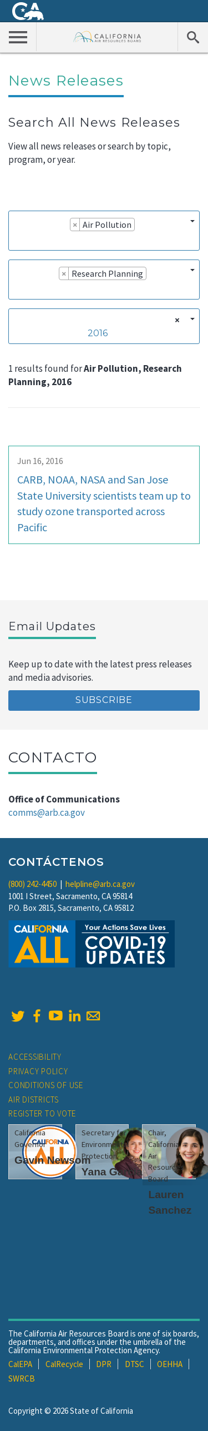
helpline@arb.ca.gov (100, 884)
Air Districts (33, 1099)
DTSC (134, 1364)
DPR (103, 1364)
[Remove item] (75, 224)
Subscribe (104, 700)
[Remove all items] (175, 320)
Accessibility (35, 1056)
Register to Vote (42, 1113)
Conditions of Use (45, 1085)
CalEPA (20, 1364)
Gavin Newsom (52, 1160)
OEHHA (169, 1364)
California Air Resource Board (107, 36)
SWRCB (21, 1378)
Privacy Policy (38, 1071)
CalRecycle (64, 1364)
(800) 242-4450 (32, 884)
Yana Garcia (112, 1172)
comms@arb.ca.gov (46, 812)
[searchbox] (17, 240)
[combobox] (104, 231)
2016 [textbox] (98, 333)
